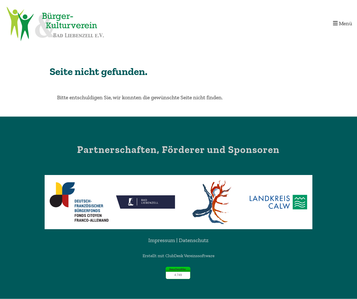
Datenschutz (193, 240)
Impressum (161, 240)
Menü (342, 23)
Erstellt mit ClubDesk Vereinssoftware (178, 255)
